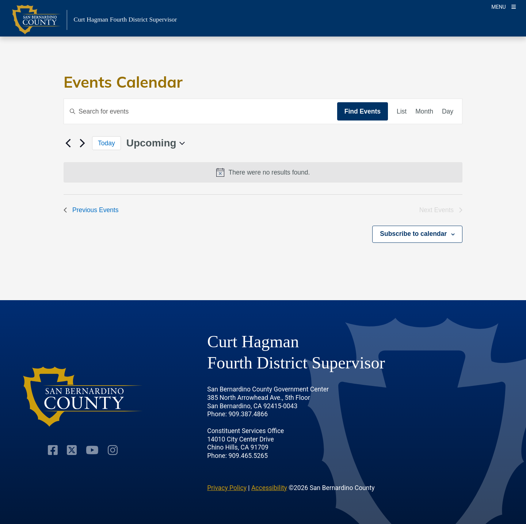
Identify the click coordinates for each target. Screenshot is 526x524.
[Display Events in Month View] (424, 111)
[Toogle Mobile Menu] (503, 6)
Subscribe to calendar (413, 233)
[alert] (263, 172)
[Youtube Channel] (92, 450)
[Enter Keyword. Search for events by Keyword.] (200, 111)
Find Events (362, 111)
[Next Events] (82, 143)
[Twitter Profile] (72, 450)
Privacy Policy (227, 488)
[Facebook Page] (53, 450)
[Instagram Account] (113, 450)
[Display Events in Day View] (447, 111)
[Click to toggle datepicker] (155, 143)
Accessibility (269, 488)
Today (106, 143)
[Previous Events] (68, 143)
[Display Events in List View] (402, 111)
